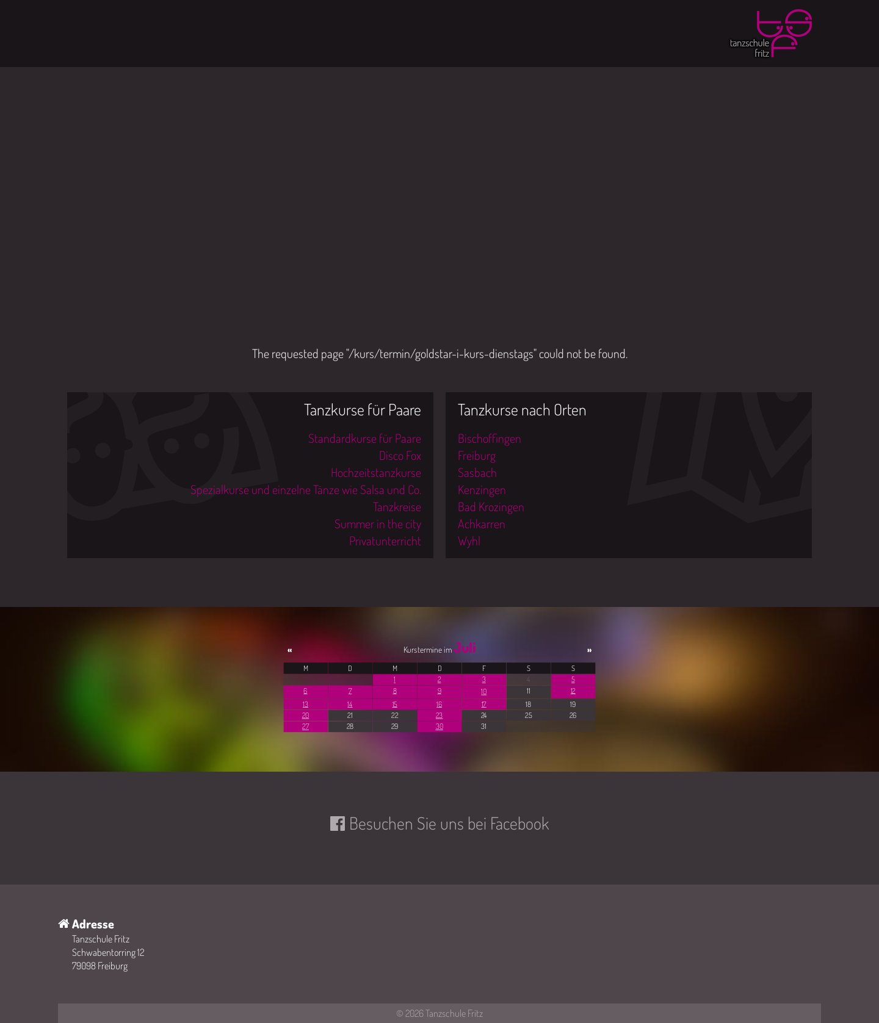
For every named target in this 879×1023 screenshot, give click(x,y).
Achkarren (481, 523)
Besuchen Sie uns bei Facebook (449, 823)
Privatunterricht (385, 540)
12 (573, 690)
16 (439, 703)
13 (305, 703)
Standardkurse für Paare (364, 438)
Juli (465, 647)
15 (394, 703)
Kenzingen (482, 489)
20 (305, 715)
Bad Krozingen (491, 506)
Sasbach (477, 472)
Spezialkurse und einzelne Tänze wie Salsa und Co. (305, 489)
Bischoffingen (489, 438)
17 (484, 703)
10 (484, 691)
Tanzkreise (397, 506)
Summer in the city (378, 523)
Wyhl (469, 540)
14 (349, 703)
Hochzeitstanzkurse (376, 472)
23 (439, 715)
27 (305, 726)
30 (439, 726)
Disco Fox (400, 455)
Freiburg (477, 455)
